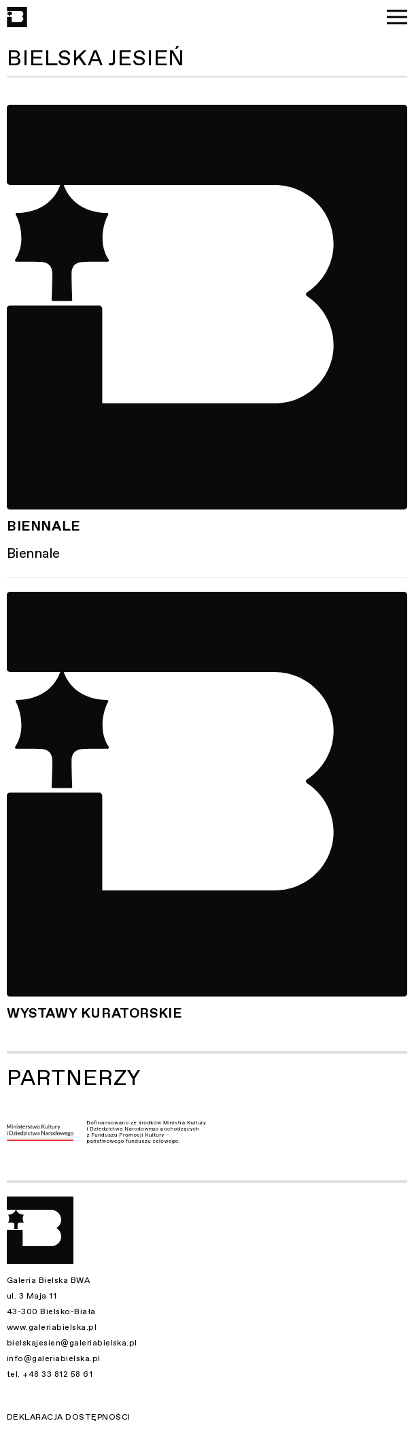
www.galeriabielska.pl (52, 1327)
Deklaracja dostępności (69, 1417)
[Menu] (397, 17)
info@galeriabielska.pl (54, 1358)
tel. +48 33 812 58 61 (49, 1374)
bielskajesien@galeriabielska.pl (72, 1343)
